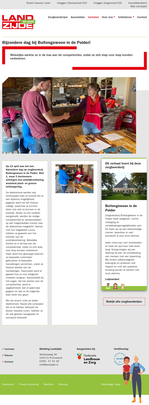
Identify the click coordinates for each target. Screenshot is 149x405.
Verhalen (93, 17)
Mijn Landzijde (139, 6)
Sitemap (63, 384)
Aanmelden (78, 17)
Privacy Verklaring (29, 384)
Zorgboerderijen (58, 17)
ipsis (117, 384)
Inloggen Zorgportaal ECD (107, 3)
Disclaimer (8, 384)
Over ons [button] (107, 17)
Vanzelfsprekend (137, 3)
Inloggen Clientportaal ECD (72, 3)
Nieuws (9, 355)
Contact (142, 17)
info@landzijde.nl (48, 364)
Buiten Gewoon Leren (38, 3)
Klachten (49, 384)
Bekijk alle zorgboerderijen (124, 301)
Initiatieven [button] (125, 17)
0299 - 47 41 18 (49, 361)
